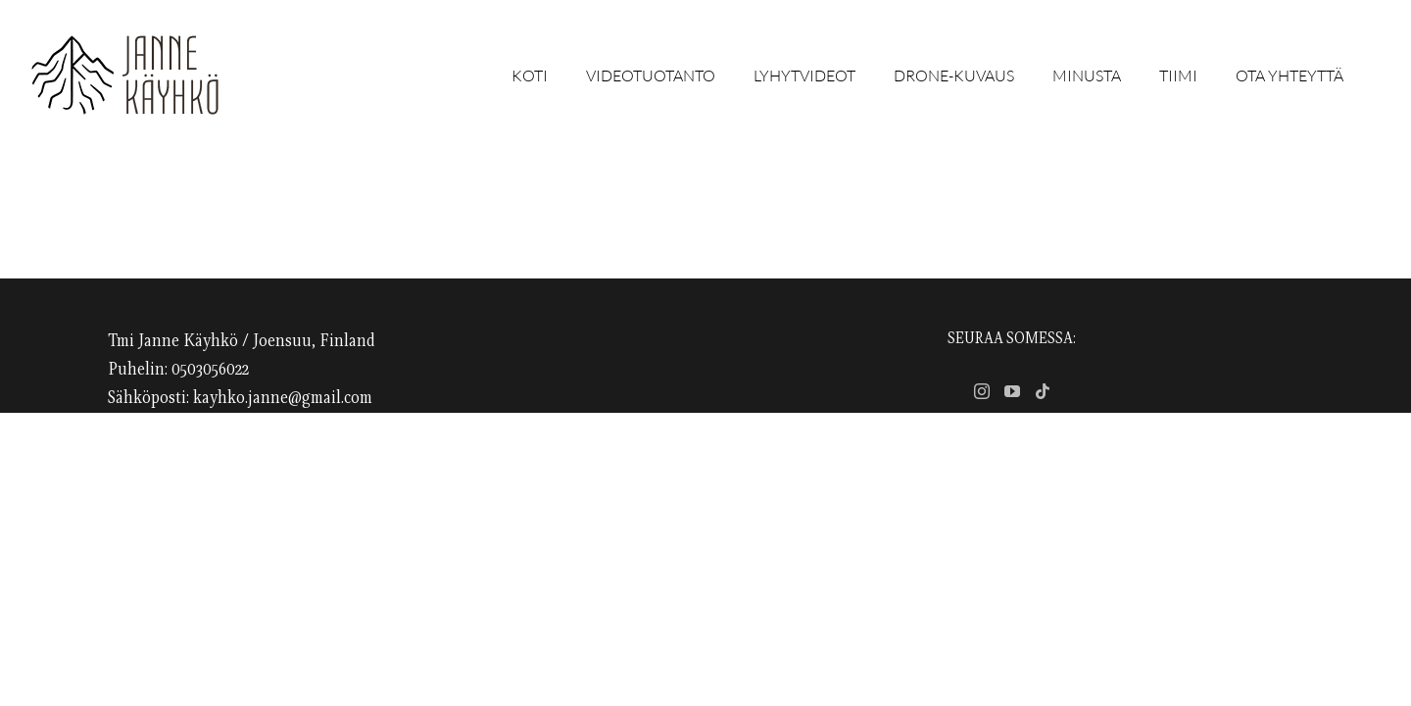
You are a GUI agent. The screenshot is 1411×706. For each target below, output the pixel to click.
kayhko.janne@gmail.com (282, 398)
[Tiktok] (1042, 391)
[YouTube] (1012, 391)
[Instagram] (982, 391)
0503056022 (210, 369)
